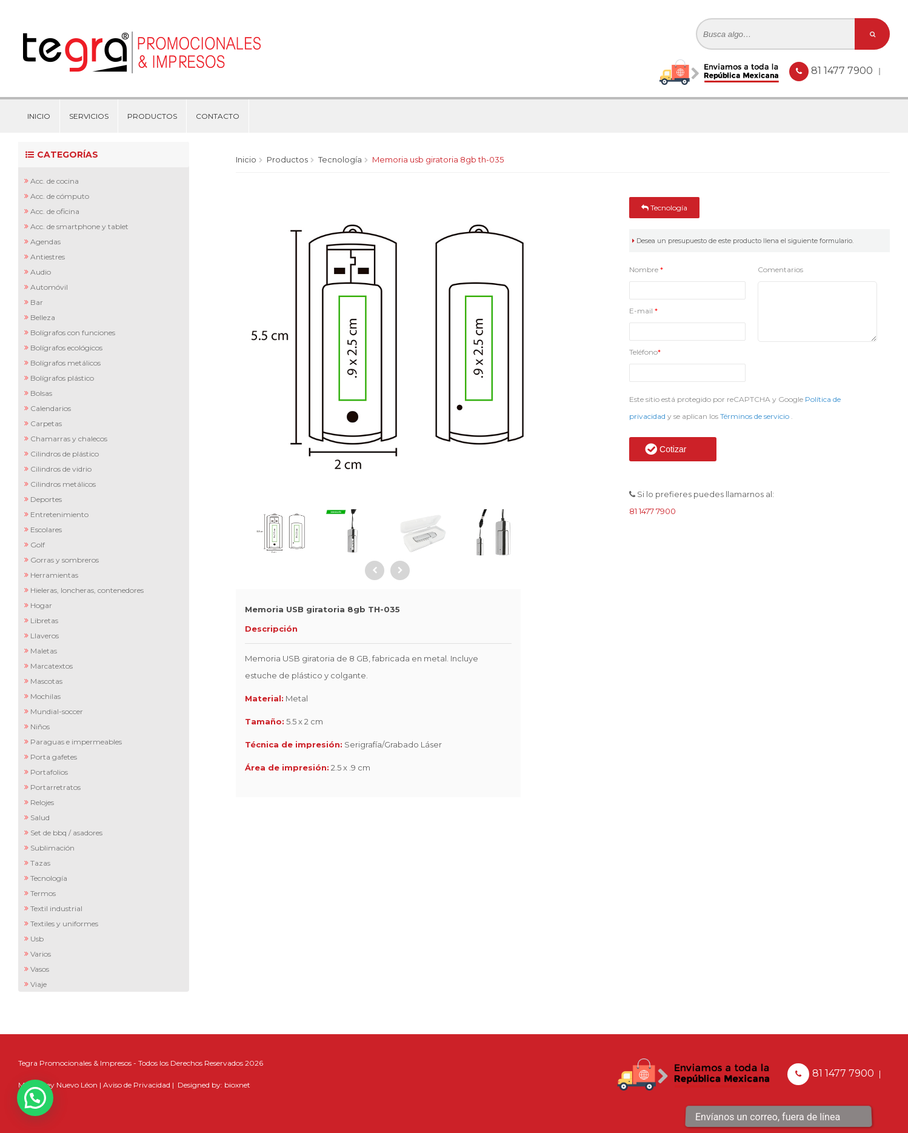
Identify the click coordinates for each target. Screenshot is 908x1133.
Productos (152, 116)
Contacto (217, 116)
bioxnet (237, 1084)
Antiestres (47, 256)
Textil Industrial (56, 908)
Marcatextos (51, 665)
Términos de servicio (755, 416)
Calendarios (50, 408)
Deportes (46, 499)
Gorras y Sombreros (64, 559)
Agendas (45, 241)
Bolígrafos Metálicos (65, 362)
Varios (40, 953)
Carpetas (46, 423)
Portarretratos (55, 787)
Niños (40, 726)
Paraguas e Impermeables (76, 741)
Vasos (39, 969)
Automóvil (49, 287)
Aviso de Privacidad (136, 1084)
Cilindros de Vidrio (61, 468)
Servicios (88, 116)
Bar (36, 302)
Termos (43, 893)
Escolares (46, 529)
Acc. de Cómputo (59, 196)
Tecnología (48, 878)
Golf (37, 544)
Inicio (38, 116)
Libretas (44, 620)
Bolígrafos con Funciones (72, 332)
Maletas (43, 650)
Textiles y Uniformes (64, 923)
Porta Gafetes (53, 756)
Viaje (38, 984)
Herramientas (54, 575)
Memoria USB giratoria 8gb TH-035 (438, 159)
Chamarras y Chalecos (68, 438)
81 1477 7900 (843, 70)
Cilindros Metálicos (63, 484)
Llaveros (44, 635)
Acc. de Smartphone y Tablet (79, 226)
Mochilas (45, 696)
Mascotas (46, 681)
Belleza (42, 317)
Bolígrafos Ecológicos (66, 347)
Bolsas (41, 393)
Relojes (42, 802)
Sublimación (52, 847)
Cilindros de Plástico (64, 453)
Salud (40, 817)
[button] (35, 1098)
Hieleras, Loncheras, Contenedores (87, 590)
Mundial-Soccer (56, 711)
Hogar (41, 605)
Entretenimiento (59, 514)
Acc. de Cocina (54, 180)
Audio (40, 271)
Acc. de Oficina (54, 211)
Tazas (40, 862)
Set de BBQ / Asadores (66, 832)
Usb (37, 938)
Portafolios (49, 772)
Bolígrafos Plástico (62, 378)
